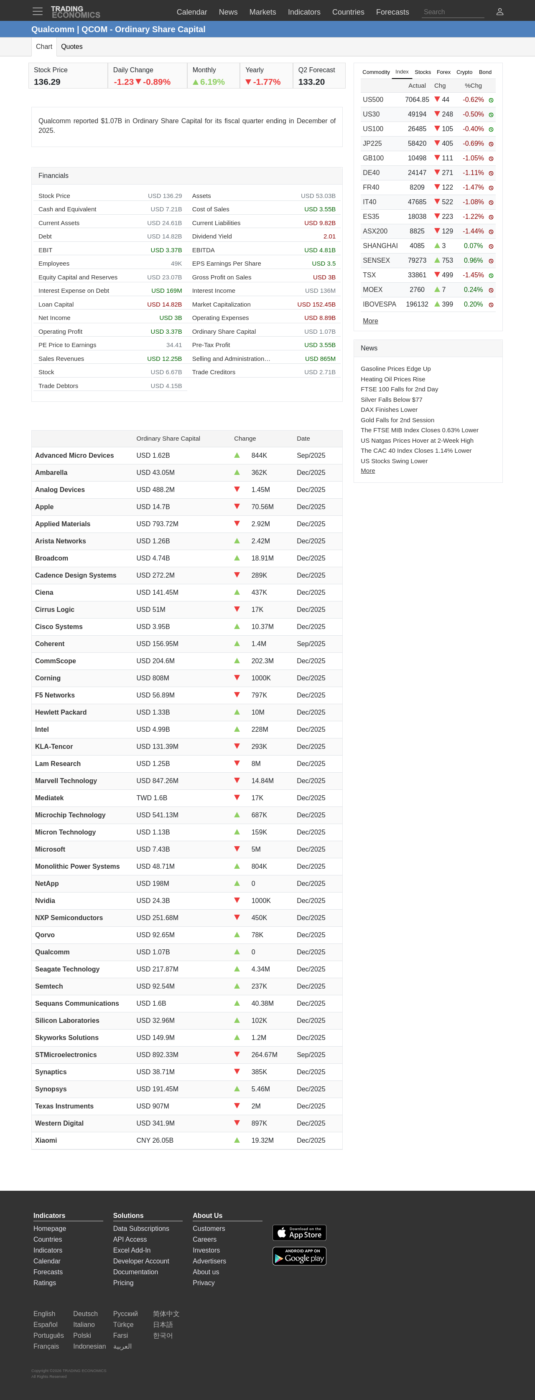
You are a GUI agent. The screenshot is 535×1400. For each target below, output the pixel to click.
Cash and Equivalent (67, 209)
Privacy (203, 1282)
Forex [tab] (444, 72)
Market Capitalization (221, 304)
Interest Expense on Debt (73, 290)
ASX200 (375, 231)
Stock (46, 371)
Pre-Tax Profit (211, 344)
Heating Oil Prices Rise (393, 379)
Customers (209, 1228)
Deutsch (85, 1313)
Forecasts (48, 1272)
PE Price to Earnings (67, 344)
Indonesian (89, 1346)
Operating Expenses (220, 317)
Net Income (54, 317)
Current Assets (58, 222)
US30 (371, 114)
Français (46, 1346)
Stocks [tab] (423, 72)
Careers (205, 1239)
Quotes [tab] (72, 46)
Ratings (44, 1282)
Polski (82, 1335)
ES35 (371, 216)
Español (45, 1324)
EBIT (45, 250)
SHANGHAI (380, 245)
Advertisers (209, 1261)
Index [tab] (402, 71)
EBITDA (203, 250)
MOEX (372, 289)
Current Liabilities (216, 222)
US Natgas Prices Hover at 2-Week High (417, 440)
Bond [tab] (485, 72)
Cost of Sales (210, 209)
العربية (122, 1346)
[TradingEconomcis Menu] (40, 11)
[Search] (453, 12)
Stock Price (54, 195)
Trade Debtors (58, 385)
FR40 (371, 187)
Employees (53, 263)
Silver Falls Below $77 (392, 399)
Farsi (120, 1335)
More (368, 470)
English (44, 1313)
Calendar (47, 1261)
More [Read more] (370, 321)
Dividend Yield (212, 236)
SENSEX (376, 260)
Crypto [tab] (464, 72)
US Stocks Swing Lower (394, 460)
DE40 (371, 172)
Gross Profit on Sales (222, 277)
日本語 (163, 1324)
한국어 (163, 1335)
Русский (125, 1313)
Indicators (47, 1250)
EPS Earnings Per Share (226, 263)
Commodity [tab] (376, 72)
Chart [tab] (44, 46)
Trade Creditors (214, 371)
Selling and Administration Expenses (232, 358)
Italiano (84, 1324)
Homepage (49, 1228)
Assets (201, 195)
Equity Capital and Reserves (77, 277)
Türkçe (123, 1324)
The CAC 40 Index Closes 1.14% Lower (416, 450)
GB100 (373, 158)
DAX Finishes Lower (389, 409)
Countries (47, 1239)
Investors (206, 1250)
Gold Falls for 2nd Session (397, 420)
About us (206, 1272)
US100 (373, 128)
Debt (45, 236)
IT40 (369, 201)
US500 (373, 99)
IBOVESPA (379, 304)
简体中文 (166, 1313)
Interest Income (213, 290)
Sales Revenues (61, 358)
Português (48, 1335)
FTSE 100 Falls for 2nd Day (399, 389)
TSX (369, 275)
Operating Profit (60, 331)
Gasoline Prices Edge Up (396, 368)
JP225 (372, 143)
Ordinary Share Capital (224, 331)
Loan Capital (56, 304)
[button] (499, 12)
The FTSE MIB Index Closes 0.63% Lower (420, 430)
